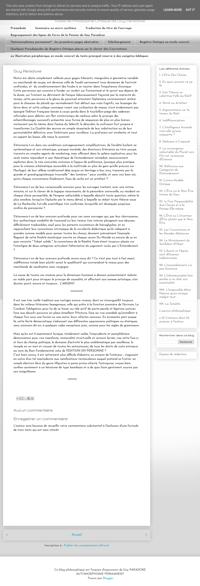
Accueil (77, 534)
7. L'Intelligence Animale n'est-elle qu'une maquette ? (175, 131)
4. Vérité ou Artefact (173, 103)
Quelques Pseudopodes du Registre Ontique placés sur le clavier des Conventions (68, 49)
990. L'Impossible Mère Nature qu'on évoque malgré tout (175, 294)
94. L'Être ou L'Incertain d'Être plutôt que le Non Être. (176, 219)
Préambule (18, 28)
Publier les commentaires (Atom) (86, 545)
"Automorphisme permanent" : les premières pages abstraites (54, 42)
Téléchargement (119, 42)
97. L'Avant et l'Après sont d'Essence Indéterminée (173, 255)
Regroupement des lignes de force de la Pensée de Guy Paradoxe (57, 35)
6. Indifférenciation (172, 120)
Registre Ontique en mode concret (164, 42)
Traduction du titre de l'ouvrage (108, 28)
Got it (190, 10)
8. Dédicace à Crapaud (174, 141)
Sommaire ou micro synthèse (55, 28)
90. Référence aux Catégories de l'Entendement (171, 170)
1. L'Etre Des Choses (172, 75)
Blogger (108, 578)
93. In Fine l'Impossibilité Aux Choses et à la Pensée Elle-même (176, 205)
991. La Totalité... (170, 304)
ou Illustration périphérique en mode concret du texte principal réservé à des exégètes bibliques (79, 56)
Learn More (173, 10)
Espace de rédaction (173, 354)
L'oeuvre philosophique (174, 310)
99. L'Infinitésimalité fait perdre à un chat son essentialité (176, 279)
